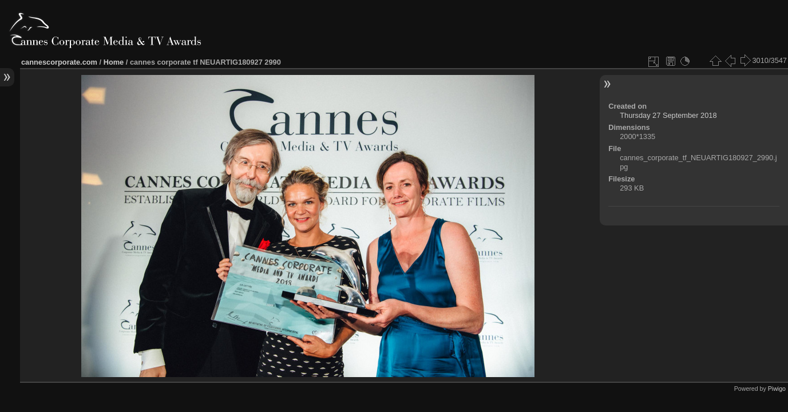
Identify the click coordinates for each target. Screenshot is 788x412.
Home (114, 62)
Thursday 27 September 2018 (668, 115)
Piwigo (777, 388)
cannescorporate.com (59, 62)
